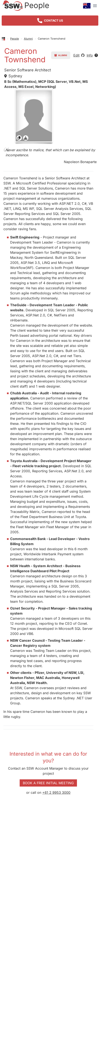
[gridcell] (34, 116)
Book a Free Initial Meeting (48, 783)
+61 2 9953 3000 (56, 792)
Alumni (28, 38)
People (14, 38)
